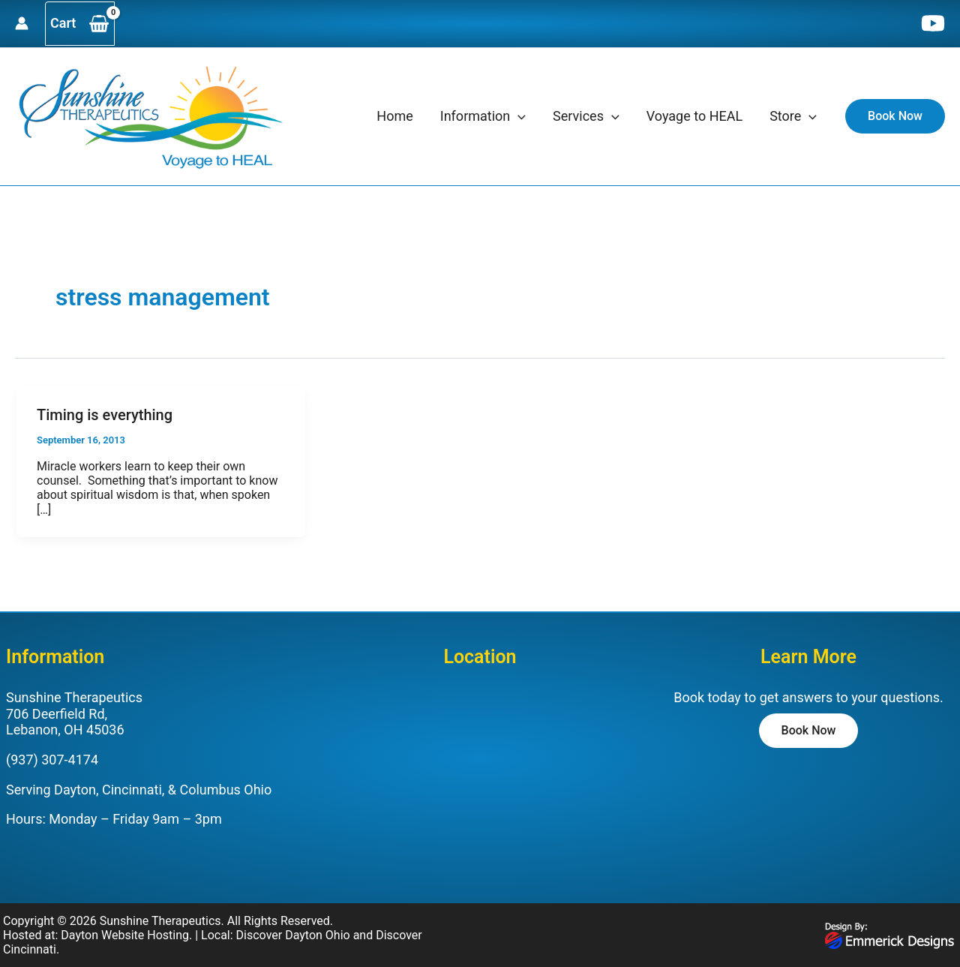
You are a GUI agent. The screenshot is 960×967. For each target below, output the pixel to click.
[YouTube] (933, 23)
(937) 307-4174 (52, 759)
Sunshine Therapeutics (160, 921)
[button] (895, 116)
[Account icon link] (21, 23)
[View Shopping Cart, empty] (80, 23)
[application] (518, 116)
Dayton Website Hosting (125, 935)
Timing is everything (104, 415)
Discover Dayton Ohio (293, 935)
